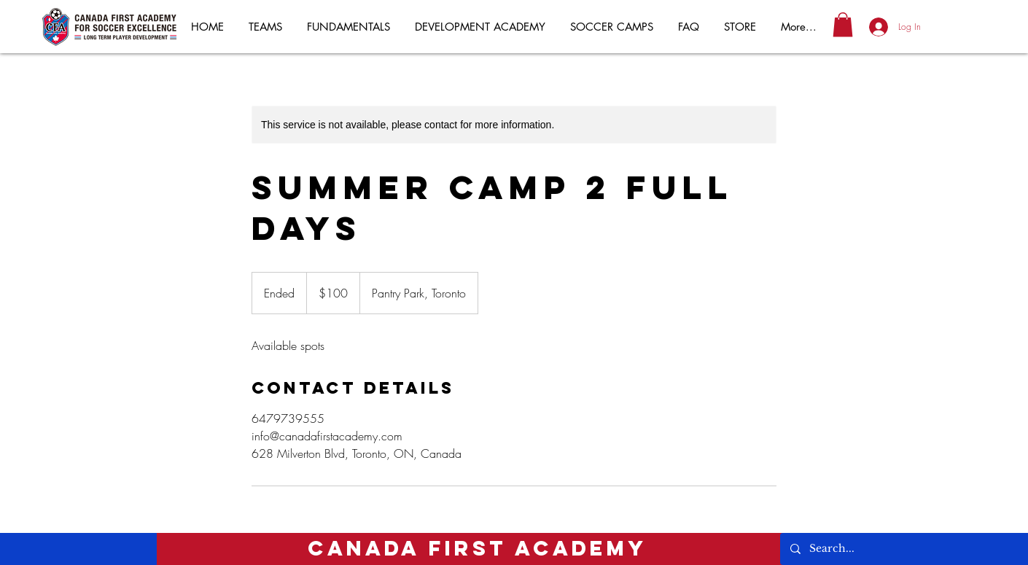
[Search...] (890, 549)
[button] (843, 24)
